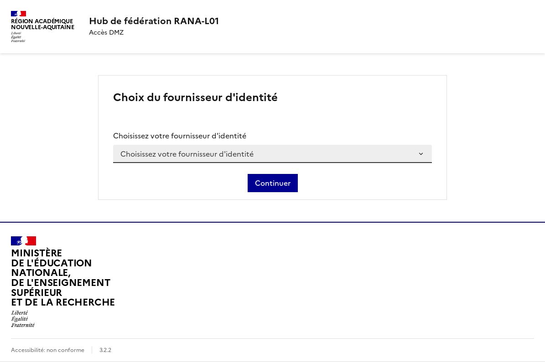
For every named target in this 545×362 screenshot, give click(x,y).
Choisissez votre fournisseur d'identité (179, 135)
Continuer (273, 183)
